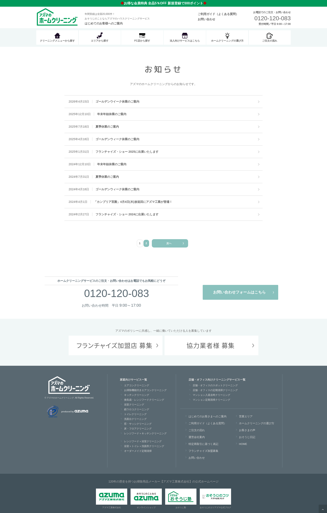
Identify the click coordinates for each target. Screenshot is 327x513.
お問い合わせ (206, 19)
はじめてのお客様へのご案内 (104, 23)
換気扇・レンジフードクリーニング (144, 399)
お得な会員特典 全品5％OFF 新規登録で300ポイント (163, 3)
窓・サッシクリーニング (138, 423)
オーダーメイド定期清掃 (138, 451)
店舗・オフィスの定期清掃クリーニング (215, 390)
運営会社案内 (197, 437)
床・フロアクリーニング (138, 428)
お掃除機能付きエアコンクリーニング (145, 390)
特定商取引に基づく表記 (203, 444)
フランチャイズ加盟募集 (203, 450)
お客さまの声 (247, 430)
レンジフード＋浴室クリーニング (143, 441)
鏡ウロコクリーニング (136, 409)
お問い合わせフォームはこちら (239, 292)
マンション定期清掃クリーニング (211, 399)
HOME (243, 444)
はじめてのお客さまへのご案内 (207, 416)
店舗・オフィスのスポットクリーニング (215, 385)
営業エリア (246, 416)
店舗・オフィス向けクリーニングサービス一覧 (217, 379)
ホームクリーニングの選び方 (256, 423)
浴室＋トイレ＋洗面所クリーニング (144, 446)
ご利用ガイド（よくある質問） (218, 14)
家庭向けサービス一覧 (133, 379)
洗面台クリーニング (135, 419)
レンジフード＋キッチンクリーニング (145, 433)
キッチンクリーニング (136, 395)
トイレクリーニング (135, 414)
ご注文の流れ (197, 430)
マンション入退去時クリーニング (211, 395)
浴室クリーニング (134, 404)
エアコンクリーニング (136, 385)
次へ (168, 243)
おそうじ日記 (247, 437)
